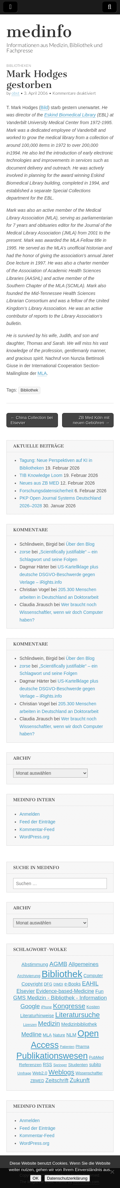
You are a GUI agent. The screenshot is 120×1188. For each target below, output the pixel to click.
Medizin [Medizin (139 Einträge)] (49, 1023)
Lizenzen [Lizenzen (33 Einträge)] (30, 1024)
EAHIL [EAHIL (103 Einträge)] (90, 983)
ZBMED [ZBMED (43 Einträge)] (37, 1081)
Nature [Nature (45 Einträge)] (59, 1035)
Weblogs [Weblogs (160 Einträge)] (62, 1072)
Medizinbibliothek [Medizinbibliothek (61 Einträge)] (79, 1024)
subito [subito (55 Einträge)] (95, 1064)
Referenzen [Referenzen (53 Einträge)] (30, 1064)
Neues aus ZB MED (39, 483)
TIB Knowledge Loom (41, 475)
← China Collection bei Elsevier (32, 420)
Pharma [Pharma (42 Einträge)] (82, 1046)
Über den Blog (80, 544)
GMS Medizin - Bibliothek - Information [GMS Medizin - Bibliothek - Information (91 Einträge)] (60, 998)
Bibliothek (29, 390)
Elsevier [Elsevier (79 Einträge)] (25, 991)
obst (16, 93)
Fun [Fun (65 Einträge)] (99, 991)
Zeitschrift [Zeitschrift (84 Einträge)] (56, 1080)
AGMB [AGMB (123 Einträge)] (58, 964)
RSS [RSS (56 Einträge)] (47, 1064)
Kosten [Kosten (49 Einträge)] (93, 1006)
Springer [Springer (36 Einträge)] (60, 1065)
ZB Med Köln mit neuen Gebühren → (91, 420)
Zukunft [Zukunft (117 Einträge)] (80, 1080)
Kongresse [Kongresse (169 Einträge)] (69, 1006)
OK (36, 1178)
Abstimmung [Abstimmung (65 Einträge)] (34, 964)
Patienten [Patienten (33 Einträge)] (67, 1047)
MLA (42, 373)
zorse (25, 551)
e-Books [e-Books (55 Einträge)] (72, 983)
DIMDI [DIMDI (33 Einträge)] (58, 984)
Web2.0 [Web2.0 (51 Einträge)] (39, 1073)
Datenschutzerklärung (67, 1178)
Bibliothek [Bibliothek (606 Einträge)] (62, 974)
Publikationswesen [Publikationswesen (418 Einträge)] (52, 1056)
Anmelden (30, 814)
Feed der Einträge (37, 821)
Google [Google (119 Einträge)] (30, 1006)
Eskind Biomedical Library (70, 114)
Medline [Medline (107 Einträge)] (31, 1034)
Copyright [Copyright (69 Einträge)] (32, 983)
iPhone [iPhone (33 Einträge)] (46, 1007)
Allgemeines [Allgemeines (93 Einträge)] (83, 964)
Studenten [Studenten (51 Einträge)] (78, 1064)
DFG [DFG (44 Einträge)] (48, 984)
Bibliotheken (18, 65)
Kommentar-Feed (37, 829)
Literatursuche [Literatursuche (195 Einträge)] (77, 1015)
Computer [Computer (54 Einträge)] (93, 975)
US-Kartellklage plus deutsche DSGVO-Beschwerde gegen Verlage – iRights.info (59, 574)
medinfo (39, 31)
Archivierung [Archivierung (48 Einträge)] (28, 975)
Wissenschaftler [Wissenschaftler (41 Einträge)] (89, 1073)
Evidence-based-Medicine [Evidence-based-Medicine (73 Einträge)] (65, 991)
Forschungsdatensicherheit (46, 490)
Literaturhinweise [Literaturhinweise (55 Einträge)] (37, 1015)
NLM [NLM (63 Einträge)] (71, 1034)
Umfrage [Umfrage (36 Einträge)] (24, 1073)
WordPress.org (34, 836)
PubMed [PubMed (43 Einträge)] (96, 1057)
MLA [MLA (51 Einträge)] (47, 1035)
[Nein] (112, 1171)
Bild (44, 107)
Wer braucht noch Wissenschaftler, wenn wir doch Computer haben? (61, 612)
